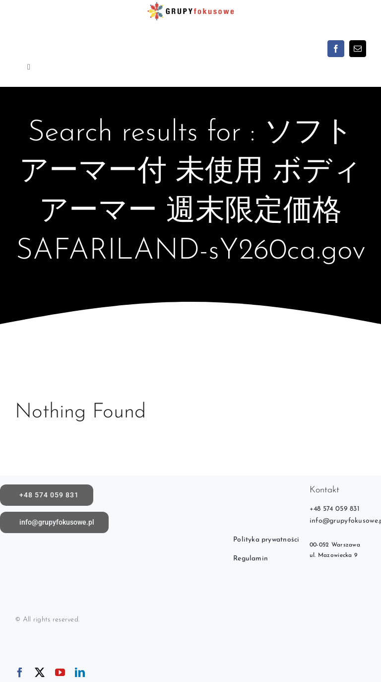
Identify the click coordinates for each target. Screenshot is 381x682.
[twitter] (40, 673)
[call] (46, 495)
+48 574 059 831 (335, 509)
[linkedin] (80, 673)
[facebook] (335, 48)
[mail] (357, 48)
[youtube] (60, 673)
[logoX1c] (190, 4)
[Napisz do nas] (54, 522)
